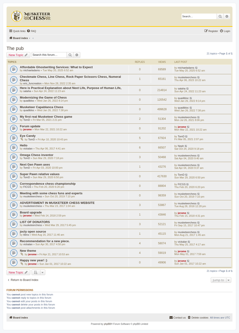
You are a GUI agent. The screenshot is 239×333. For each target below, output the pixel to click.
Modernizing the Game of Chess (43, 97)
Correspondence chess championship (48, 183)
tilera (26, 234)
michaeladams (31, 70)
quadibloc (28, 100)
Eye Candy (27, 136)
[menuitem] (31, 31)
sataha (27, 91)
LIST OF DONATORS (35, 222)
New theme (28, 250)
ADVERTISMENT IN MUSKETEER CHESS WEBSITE (57, 203)
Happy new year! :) (33, 260)
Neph (181, 146)
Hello (23, 145)
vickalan (28, 148)
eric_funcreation (32, 83)
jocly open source (33, 231)
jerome (27, 129)
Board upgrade (31, 212)
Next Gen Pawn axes (35, 164)
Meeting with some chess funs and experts (51, 193)
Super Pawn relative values (40, 174)
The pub (15, 48)
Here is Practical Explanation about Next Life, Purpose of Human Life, (70, 88)
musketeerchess (187, 77)
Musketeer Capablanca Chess (41, 107)
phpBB (107, 324)
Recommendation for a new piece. (45, 241)
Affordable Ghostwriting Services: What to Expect (56, 67)
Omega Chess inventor (36, 155)
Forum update (30, 126)
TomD (26, 119)
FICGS (27, 186)
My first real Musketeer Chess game (46, 116)
